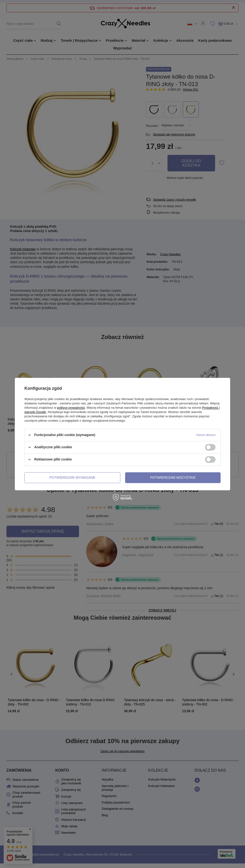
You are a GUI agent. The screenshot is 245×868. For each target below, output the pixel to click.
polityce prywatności (71, 407)
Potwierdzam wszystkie (173, 477)
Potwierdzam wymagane (72, 477)
